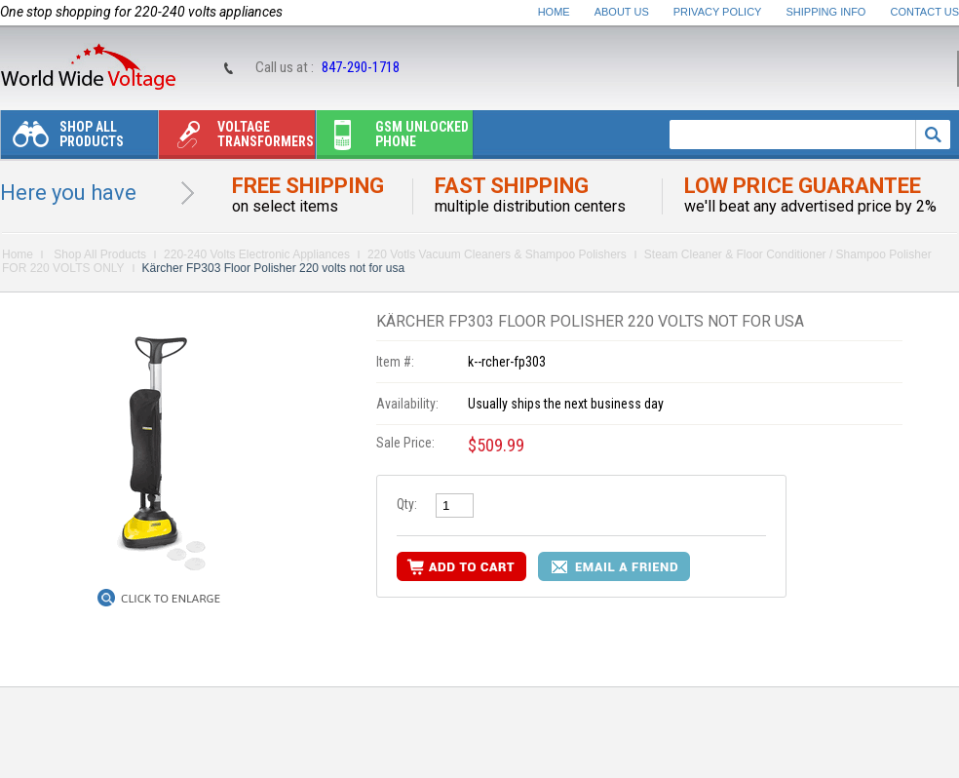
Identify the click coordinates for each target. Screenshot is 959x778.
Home (554, 12)
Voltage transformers (236, 139)
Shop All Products (62, 139)
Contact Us (925, 12)
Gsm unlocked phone (393, 139)
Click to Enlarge (170, 598)
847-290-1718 (361, 67)
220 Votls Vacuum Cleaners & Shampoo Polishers (497, 254)
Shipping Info (826, 12)
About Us (622, 12)
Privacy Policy (717, 12)
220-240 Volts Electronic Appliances (257, 254)
